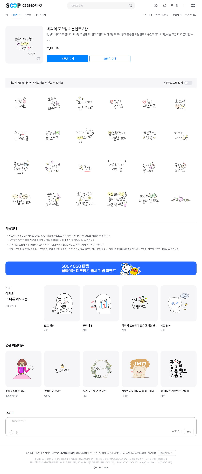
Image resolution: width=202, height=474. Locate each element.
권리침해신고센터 (105, 453)
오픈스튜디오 (128, 453)
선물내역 (177, 14)
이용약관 (55, 453)
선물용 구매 (67, 58)
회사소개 (29, 453)
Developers (140, 453)
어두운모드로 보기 (177, 83)
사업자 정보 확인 (136, 459)
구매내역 (147, 14)
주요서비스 (151, 453)
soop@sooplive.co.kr (149, 462)
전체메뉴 (193, 5)
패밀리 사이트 (165, 453)
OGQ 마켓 (32, 5)
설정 (184, 5)
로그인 (174, 5)
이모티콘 (16, 14)
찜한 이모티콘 (162, 14)
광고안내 (38, 453)
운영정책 (93, 453)
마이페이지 (40, 14)
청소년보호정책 (82, 453)
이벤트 (27, 14)
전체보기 (9, 306)
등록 (189, 431)
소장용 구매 (110, 58)
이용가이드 (190, 14)
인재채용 (46, 453)
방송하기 (155, 5)
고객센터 (117, 453)
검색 (130, 5)
